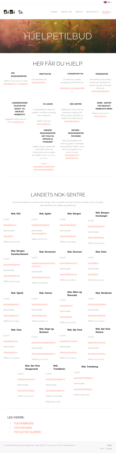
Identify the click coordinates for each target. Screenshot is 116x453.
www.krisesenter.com (100, 91)
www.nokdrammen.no (41, 277)
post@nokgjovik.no (11, 304)
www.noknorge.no (71, 121)
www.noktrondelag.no (83, 389)
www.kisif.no (93, 274)
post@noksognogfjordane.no (44, 342)
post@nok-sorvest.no (68, 341)
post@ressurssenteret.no (43, 166)
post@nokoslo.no (10, 341)
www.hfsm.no (18, 122)
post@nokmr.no (66, 306)
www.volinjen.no (43, 124)
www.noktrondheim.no (55, 390)
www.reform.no (71, 158)
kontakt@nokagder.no (41, 225)
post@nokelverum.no (68, 263)
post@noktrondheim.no (55, 379)
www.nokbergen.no (68, 236)
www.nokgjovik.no (11, 315)
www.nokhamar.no (39, 315)
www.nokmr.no (66, 317)
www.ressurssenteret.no (44, 169)
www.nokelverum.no (68, 274)
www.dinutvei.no (38, 82)
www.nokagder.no (39, 233)
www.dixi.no (23, 84)
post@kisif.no (93, 263)
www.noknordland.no (97, 315)
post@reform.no (71, 155)
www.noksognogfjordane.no (43, 354)
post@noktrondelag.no (83, 378)
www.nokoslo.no (10, 352)
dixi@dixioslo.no (10, 84)
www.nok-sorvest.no (68, 352)
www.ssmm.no (100, 116)
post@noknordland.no (97, 304)
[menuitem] (51, 12)
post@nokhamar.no (40, 304)
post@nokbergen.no (68, 225)
